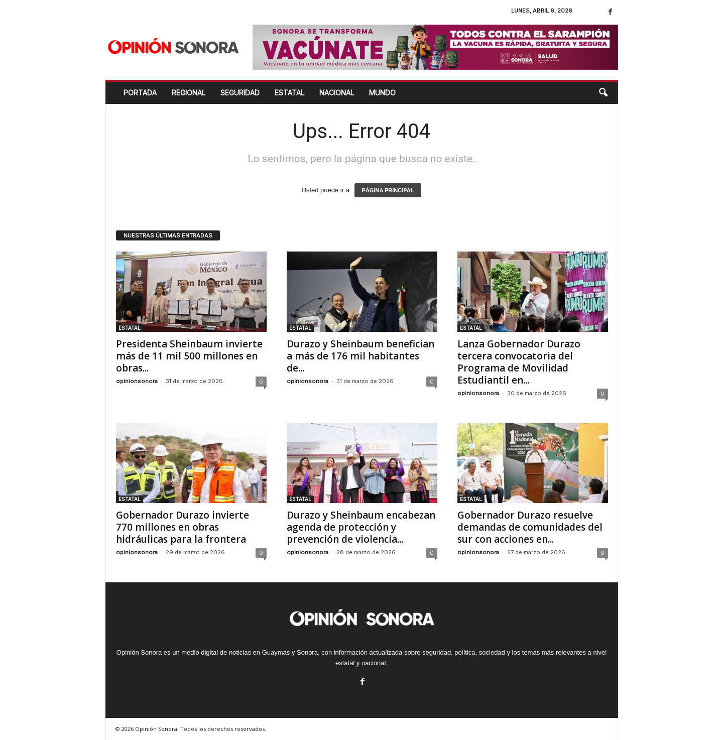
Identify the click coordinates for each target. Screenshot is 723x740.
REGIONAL (188, 92)
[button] (603, 93)
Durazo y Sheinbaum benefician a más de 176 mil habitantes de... (360, 356)
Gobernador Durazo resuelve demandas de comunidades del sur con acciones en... (529, 527)
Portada (140, 92)
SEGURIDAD (240, 92)
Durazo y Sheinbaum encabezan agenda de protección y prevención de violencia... (361, 527)
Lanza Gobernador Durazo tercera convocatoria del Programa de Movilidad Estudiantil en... (518, 362)
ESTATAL (289, 92)
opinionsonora (137, 381)
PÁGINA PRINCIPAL (388, 190)
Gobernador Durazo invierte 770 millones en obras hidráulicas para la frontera (182, 527)
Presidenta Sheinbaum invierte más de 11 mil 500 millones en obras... (189, 356)
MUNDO (382, 92)
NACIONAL (336, 92)
